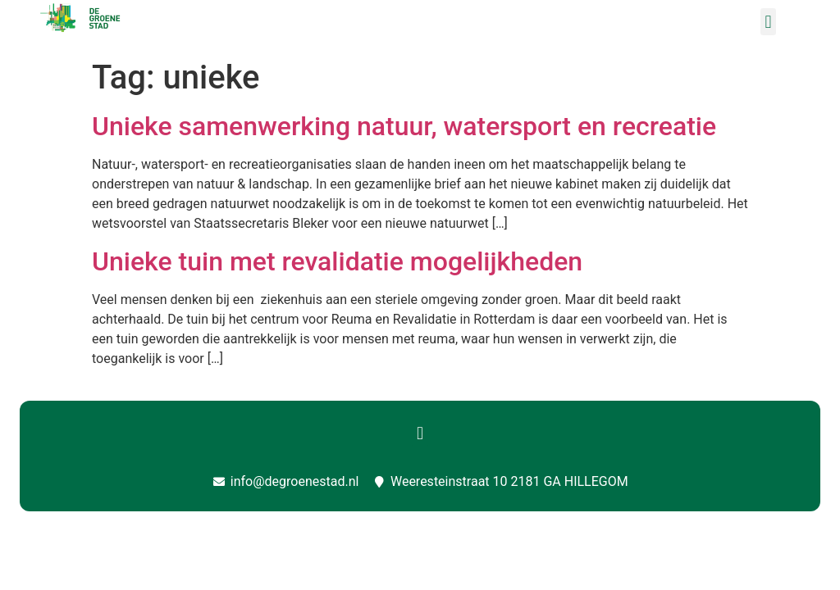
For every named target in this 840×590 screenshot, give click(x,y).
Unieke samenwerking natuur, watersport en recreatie (404, 126)
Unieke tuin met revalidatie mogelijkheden (337, 261)
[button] (768, 21)
